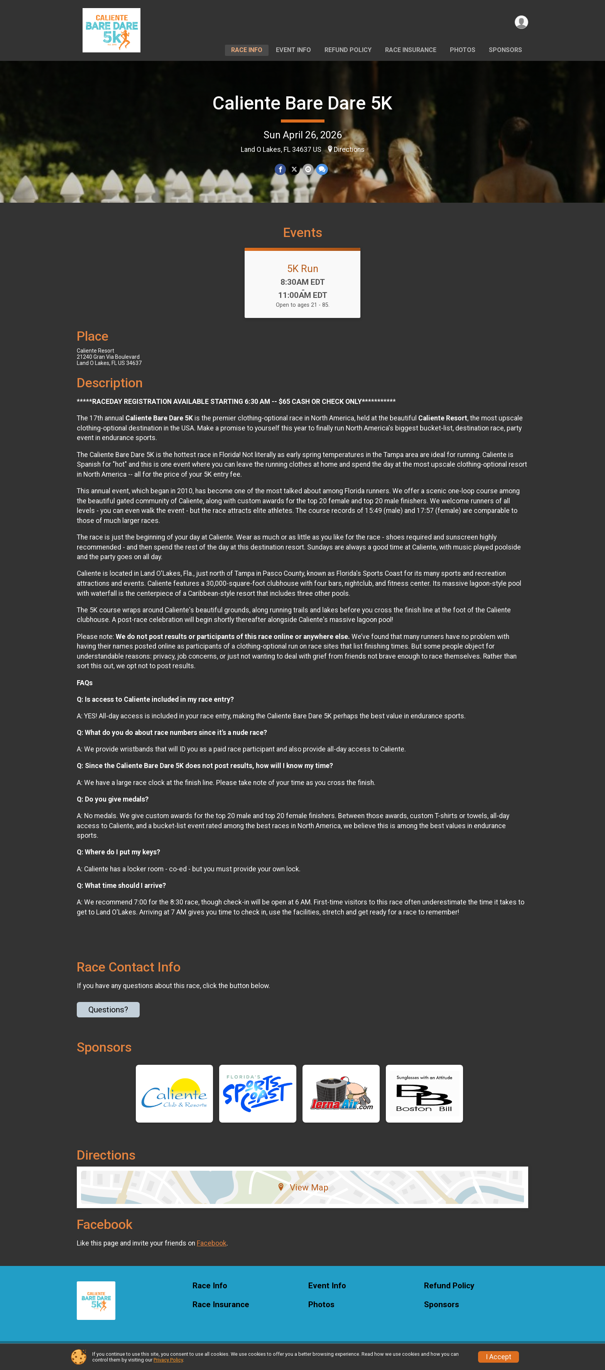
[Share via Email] (307, 169)
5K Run (302, 273)
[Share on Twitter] (294, 169)
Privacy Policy (168, 1360)
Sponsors (505, 50)
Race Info (246, 50)
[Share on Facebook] (280, 169)
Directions (349, 149)
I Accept (498, 1357)
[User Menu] (521, 22)
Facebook (211, 1248)
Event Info (293, 50)
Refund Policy (348, 50)
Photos (462, 50)
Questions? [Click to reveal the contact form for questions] (108, 1014)
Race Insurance (410, 50)
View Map (302, 1192)
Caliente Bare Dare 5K (302, 103)
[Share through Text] (322, 169)
